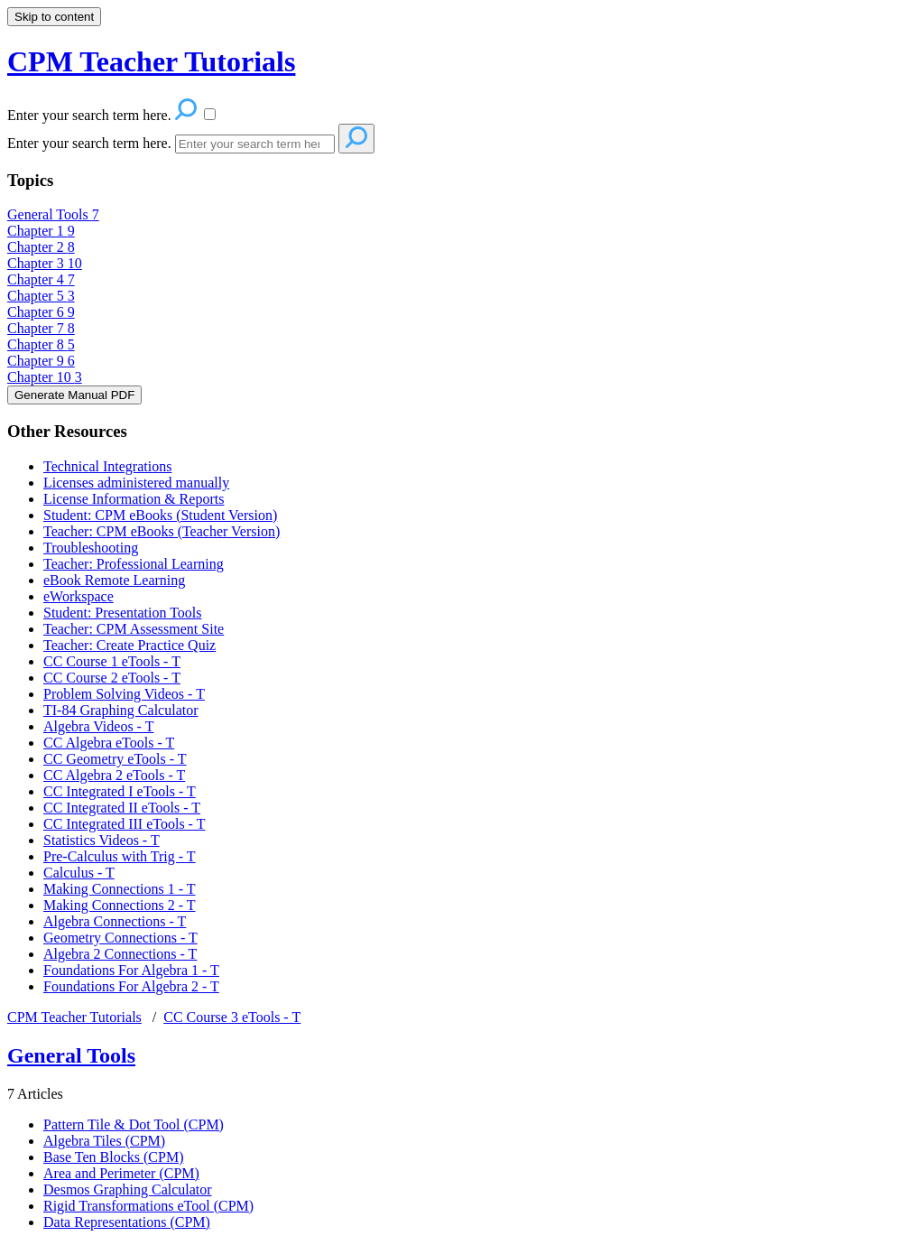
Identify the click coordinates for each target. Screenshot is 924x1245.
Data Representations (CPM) (126, 1222)
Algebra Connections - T (114, 921)
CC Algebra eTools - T (108, 742)
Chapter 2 (41, 247)
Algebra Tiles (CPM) (104, 1140)
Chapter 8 (41, 344)
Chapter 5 (41, 295)
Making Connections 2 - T (119, 905)
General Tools (53, 214)
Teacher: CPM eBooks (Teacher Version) (161, 531)
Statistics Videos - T (101, 840)
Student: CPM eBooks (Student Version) (160, 515)
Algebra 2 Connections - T (120, 954)
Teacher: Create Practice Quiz (129, 645)
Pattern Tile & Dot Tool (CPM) (133, 1124)
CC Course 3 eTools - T (231, 1017)
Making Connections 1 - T (119, 889)
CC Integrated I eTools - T (119, 791)
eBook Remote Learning (114, 580)
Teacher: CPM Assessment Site (133, 628)
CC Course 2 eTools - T (111, 677)
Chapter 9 (41, 360)
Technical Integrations (107, 466)
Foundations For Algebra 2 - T (131, 986)
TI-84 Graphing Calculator (121, 710)
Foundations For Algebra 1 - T (131, 970)
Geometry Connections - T (120, 937)
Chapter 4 (41, 279)
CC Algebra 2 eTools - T (114, 775)
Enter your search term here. (91, 143)
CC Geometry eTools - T (115, 759)
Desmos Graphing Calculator (127, 1189)
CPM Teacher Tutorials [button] (151, 61)
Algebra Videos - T (98, 726)
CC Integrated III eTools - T (124, 824)
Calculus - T (79, 872)
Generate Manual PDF (74, 395)
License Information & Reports (133, 498)
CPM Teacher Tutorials (74, 1017)
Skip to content (54, 16)
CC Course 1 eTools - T (111, 661)
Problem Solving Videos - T (124, 693)
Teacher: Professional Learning (133, 563)
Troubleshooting (90, 547)
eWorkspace (78, 596)
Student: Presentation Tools (122, 612)
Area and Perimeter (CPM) (121, 1173)
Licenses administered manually (136, 482)
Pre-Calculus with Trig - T (119, 856)
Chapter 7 (41, 328)
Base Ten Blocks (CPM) (113, 1157)
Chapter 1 (41, 230)
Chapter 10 (44, 377)
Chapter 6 (41, 312)
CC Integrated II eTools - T (121, 807)
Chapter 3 (44, 263)
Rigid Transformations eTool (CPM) (148, 1205)
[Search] (255, 144)
